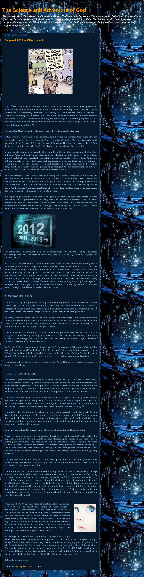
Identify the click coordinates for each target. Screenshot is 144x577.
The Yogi (18, 566)
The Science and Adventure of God (44, 10)
